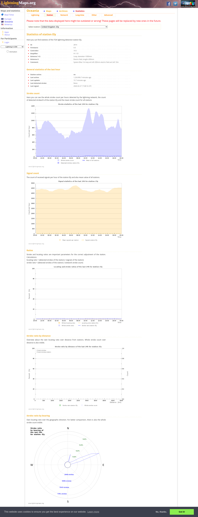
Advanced (108, 15)
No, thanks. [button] (161, 512)
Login (6, 42)
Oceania (8, 21)
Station (50, 15)
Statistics (80, 11)
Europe (7, 19)
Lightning (35, 15)
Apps (6, 32)
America (8, 24)
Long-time (79, 15)
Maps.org (18, 2)
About (7, 34)
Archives (63, 11)
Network (64, 15)
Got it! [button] (182, 512)
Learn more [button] (93, 512)
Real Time (9, 14)
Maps (48, 11)
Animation (13, 52)
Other (94, 15)
